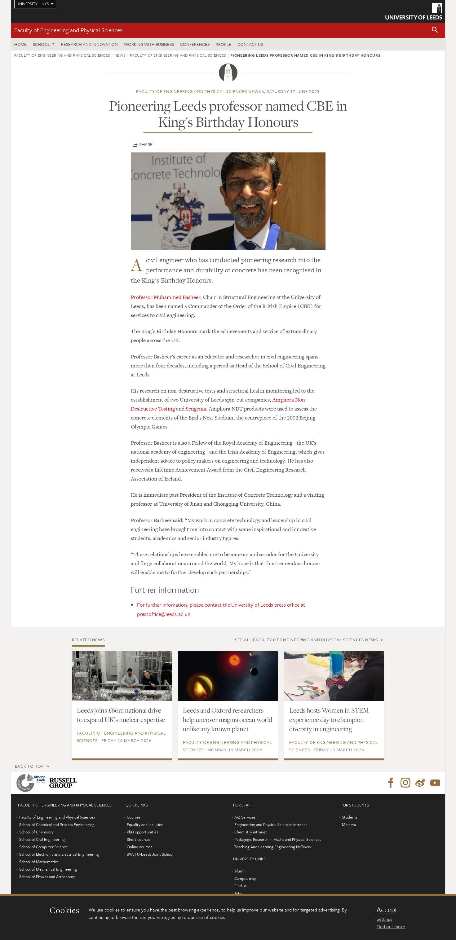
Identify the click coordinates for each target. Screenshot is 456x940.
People (223, 44)
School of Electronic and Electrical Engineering (59, 854)
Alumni (240, 871)
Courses (133, 817)
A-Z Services (244, 817)
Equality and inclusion (145, 824)
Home (20, 44)
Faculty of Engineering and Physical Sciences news (198, 91)
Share (146, 144)
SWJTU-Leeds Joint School (150, 854)
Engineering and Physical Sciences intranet (270, 824)
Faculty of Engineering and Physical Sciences (68, 30)
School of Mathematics (38, 862)
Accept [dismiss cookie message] (387, 909)
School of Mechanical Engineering (48, 869)
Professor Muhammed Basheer (165, 297)
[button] (435, 30)
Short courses (138, 839)
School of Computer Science (43, 847)
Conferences (195, 44)
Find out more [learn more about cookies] (391, 926)
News (120, 55)
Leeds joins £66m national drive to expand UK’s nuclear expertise (121, 714)
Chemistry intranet (250, 832)
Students (349, 817)
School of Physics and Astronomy (47, 876)
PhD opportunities (142, 832)
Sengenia (196, 408)
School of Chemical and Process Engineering (57, 824)
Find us (240, 886)
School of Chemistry (36, 832)
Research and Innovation (89, 44)
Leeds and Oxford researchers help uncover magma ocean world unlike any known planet (227, 719)
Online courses (139, 847)
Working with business (149, 44)
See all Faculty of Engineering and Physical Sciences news (306, 639)
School (41, 44)
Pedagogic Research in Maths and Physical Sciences (277, 839)
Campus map (245, 878)
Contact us (250, 44)
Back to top (29, 766)
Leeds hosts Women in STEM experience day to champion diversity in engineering (329, 719)
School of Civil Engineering (42, 839)
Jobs (238, 893)
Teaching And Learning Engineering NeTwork (273, 847)
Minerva (349, 824)
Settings (384, 919)
